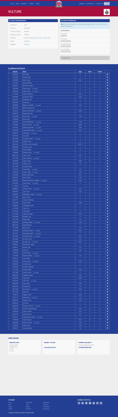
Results (10, 408)
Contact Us (99, 3)
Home (12, 3)
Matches (24, 3)
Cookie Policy (46, 408)
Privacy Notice (46, 406)
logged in (89, 24)
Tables (32, 3)
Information (90, 3)
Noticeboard (46, 402)
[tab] (33, 20)
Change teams (65, 58)
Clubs (37, 3)
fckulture (26, 44)
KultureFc (27, 41)
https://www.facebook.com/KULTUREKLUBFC (37, 38)
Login (107, 3)
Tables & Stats (29, 402)
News (17, 3)
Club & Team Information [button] (17, 20)
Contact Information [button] (68, 20)
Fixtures (10, 406)
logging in (70, 26)
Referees (82, 3)
